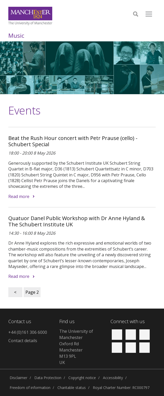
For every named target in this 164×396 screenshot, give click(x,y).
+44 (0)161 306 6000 (27, 332)
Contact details (22, 340)
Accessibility (113, 377)
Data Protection (47, 377)
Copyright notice (82, 377)
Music (16, 35)
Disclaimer (18, 377)
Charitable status (71, 387)
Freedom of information (30, 387)
